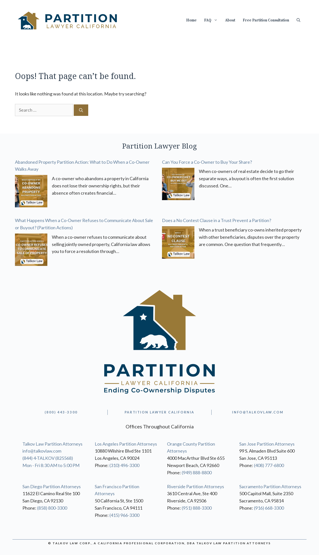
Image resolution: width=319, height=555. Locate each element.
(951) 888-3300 (197, 508)
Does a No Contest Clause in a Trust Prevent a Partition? (216, 220)
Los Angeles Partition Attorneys (126, 444)
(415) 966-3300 (124, 515)
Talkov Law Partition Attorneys (52, 444)
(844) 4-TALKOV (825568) (47, 458)
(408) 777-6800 (269, 465)
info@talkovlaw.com (41, 451)
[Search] (81, 110)
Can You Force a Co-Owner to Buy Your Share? (207, 162)
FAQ (212, 20)
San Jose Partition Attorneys (267, 444)
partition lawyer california (159, 412)
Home (191, 20)
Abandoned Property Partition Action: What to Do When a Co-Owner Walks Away (82, 165)
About (230, 20)
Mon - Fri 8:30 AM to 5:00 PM (51, 465)
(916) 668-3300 (269, 508)
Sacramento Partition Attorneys (270, 486)
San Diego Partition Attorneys (51, 486)
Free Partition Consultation (266, 20)
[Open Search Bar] (298, 20)
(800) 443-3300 (61, 412)
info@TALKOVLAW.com (257, 412)
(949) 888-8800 (197, 472)
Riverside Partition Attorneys (195, 486)
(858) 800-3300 (52, 508)
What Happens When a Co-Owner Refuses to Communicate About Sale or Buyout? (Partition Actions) (84, 224)
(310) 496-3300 (124, 465)
